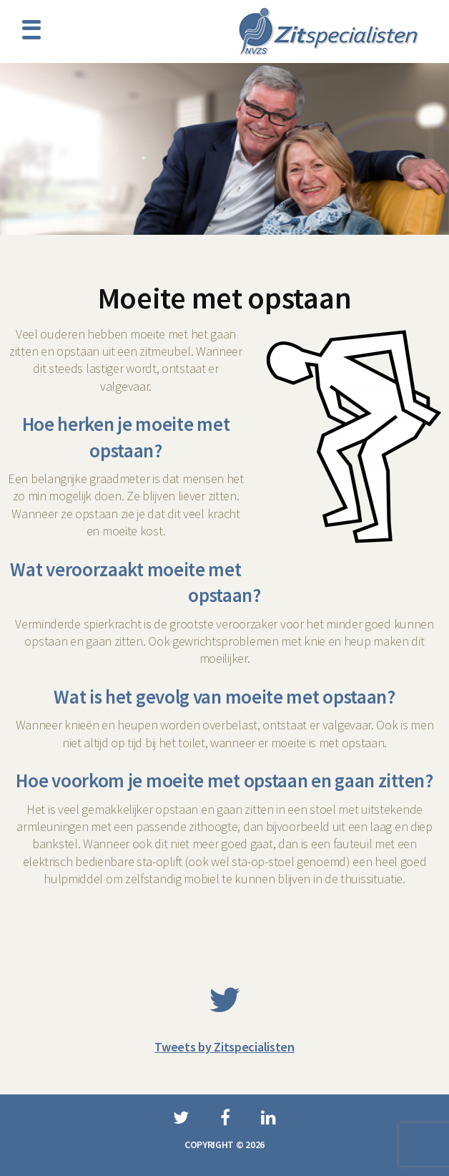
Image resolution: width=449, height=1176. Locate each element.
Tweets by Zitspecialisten (224, 1047)
